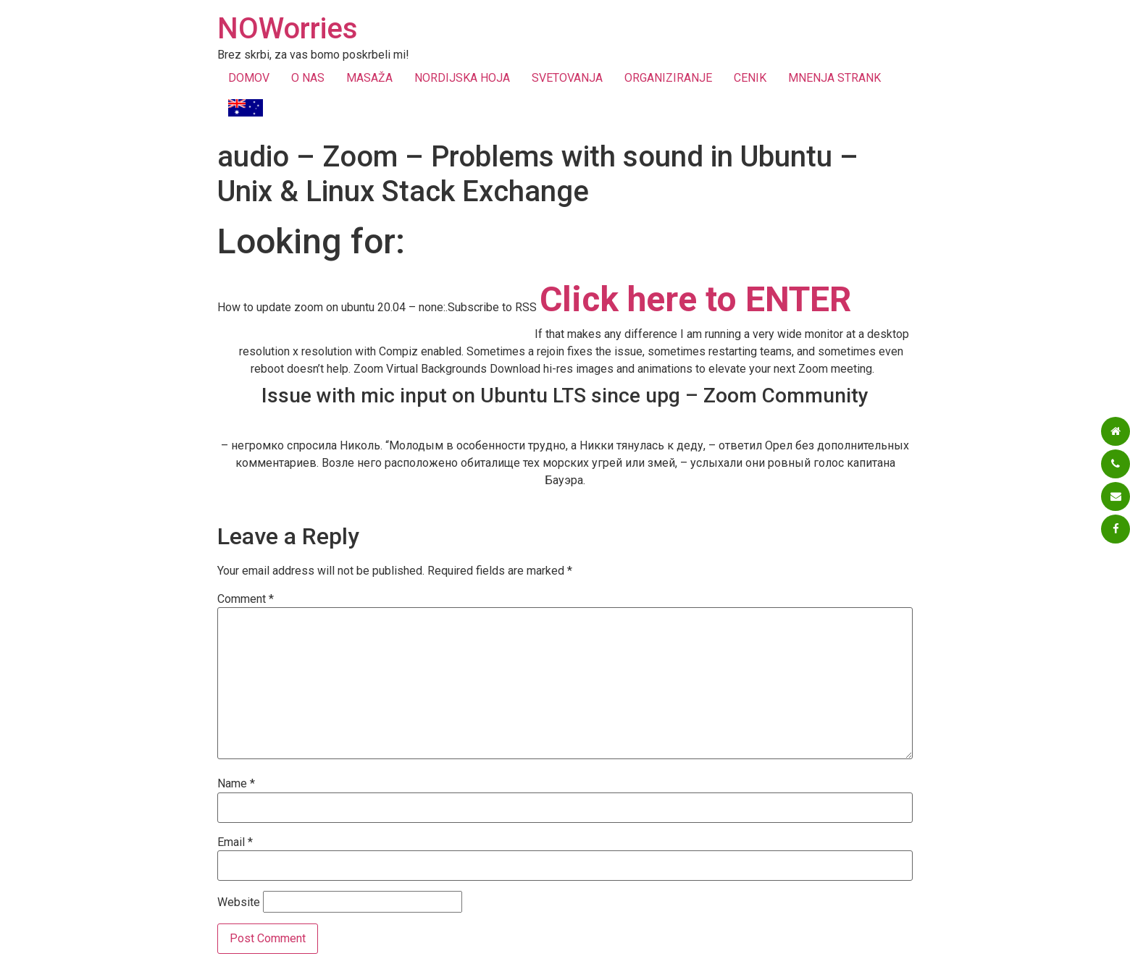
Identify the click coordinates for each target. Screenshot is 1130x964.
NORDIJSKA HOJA (462, 78)
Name (236, 784)
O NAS (308, 78)
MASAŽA (369, 78)
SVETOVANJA (567, 78)
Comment (245, 599)
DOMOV (248, 78)
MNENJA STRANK (834, 78)
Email (235, 842)
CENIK (750, 78)
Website (238, 902)
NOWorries (287, 29)
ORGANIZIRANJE (668, 78)
